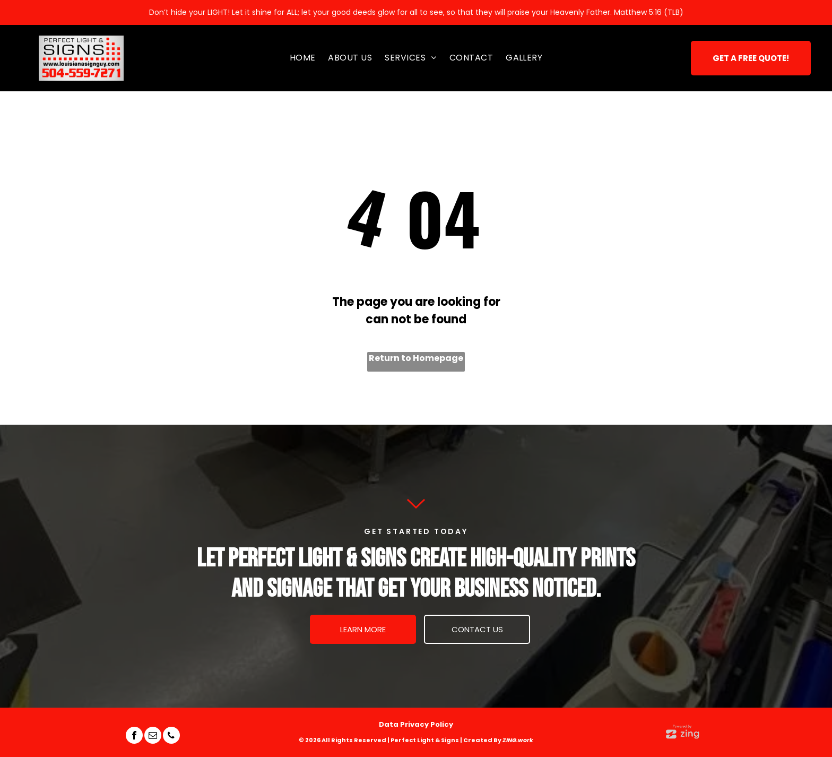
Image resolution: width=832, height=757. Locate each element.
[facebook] (134, 736)
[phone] (171, 736)
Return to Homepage (416, 358)
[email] (152, 736)
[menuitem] (302, 58)
